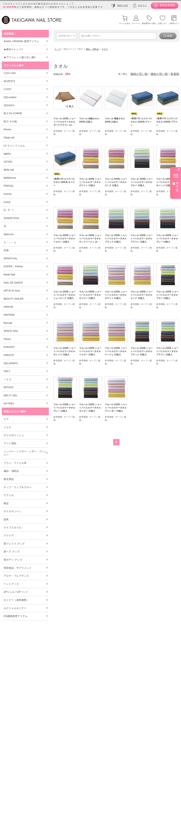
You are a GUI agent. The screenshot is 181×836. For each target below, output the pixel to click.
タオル (105, 49)
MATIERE (9, 314)
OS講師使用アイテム (16, 616)
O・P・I (8, 210)
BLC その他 (10, 121)
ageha (7, 153)
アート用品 (10, 443)
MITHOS (8, 387)
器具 (6, 519)
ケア (6, 419)
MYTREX (9, 403)
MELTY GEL (11, 395)
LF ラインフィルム (14, 145)
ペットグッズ (11, 583)
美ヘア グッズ (12, 551)
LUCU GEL (10, 73)
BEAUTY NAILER (14, 298)
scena (7, 202)
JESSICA (9, 105)
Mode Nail (9, 274)
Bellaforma (10, 177)
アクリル (9, 495)
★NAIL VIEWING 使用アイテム (21, 41)
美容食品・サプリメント (17, 567)
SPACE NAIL (11, 330)
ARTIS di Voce (12, 290)
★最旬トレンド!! (13, 49)
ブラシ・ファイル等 (15, 463)
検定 (6, 503)
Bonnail (8, 322)
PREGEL (9, 185)
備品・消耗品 (11, 471)
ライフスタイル (12, 527)
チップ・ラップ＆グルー (17, 487)
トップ (57, 49)
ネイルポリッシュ (14, 435)
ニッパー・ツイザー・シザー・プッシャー (25, 453)
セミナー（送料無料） (16, 600)
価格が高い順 (159, 74)
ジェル (7, 427)
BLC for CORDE (13, 113)
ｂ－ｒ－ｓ (10, 242)
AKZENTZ (9, 81)
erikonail (8, 306)
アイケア (9, 535)
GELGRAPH (11, 363)
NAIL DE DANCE (13, 282)
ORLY (7, 371)
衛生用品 (9, 479)
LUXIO (7, 89)
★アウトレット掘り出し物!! (19, 57)
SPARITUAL (11, 258)
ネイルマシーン (12, 511)
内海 (6, 250)
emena (7, 193)
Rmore (7, 129)
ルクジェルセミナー (15, 608)
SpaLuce (9, 234)
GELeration (10, 97)
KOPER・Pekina (13, 266)
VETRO (8, 161)
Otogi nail (9, 137)
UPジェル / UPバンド (16, 591)
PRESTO (9, 355)
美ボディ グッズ (13, 559)
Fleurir (7, 339)
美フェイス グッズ (14, 543)
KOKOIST (9, 347)
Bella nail (9, 169)
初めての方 (122, 5)
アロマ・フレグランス (16, 575)
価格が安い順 (139, 74)
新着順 (175, 74)
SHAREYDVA (11, 218)
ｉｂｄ (7, 379)
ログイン (142, 5)
